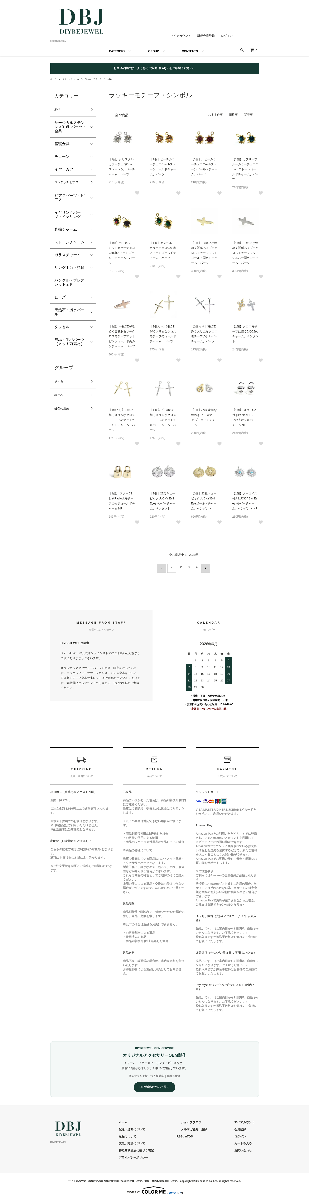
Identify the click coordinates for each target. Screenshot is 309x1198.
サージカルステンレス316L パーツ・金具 (70, 128)
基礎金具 (61, 145)
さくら (60, 385)
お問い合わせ (247, 1148)
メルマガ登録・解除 (206, 1127)
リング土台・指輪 (69, 270)
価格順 (233, 114)
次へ (203, 567)
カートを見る (247, 1141)
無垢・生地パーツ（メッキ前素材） (69, 344)
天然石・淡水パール (69, 315)
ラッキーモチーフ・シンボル (106, 79)
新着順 (248, 114)
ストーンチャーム (74, 79)
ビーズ (60, 300)
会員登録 (244, 1127)
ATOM (206, 1134)
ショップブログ (203, 1120)
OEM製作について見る (155, 1085)
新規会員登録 (206, 35)
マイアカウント (180, 35)
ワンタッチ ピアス (70, 184)
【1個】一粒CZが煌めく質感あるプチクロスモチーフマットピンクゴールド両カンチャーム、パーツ (122, 336)
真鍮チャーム (65, 232)
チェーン (61, 158)
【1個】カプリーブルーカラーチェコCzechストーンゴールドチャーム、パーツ (245, 169)
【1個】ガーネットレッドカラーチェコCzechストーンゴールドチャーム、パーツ (122, 252)
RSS (196, 1134)
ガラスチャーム (67, 257)
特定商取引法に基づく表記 (157, 1148)
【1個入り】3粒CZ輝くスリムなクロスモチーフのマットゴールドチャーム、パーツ (122, 419)
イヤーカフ (63, 171)
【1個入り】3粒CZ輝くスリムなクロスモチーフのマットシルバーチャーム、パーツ (163, 419)
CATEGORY (117, 51)
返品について (148, 1134)
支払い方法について (153, 1141)
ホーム (54, 79)
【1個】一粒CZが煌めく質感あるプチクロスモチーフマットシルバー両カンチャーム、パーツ (245, 252)
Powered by (154, 1188)
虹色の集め (63, 415)
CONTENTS (190, 51)
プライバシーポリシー (154, 1155)
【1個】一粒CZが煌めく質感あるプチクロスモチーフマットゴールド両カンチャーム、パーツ (204, 252)
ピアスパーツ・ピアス (69, 200)
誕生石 (60, 400)
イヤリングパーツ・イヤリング (67, 217)
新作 (58, 110)
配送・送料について (153, 1127)
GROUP (153, 51)
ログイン (227, 35)
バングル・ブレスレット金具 (69, 285)
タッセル (61, 329)
